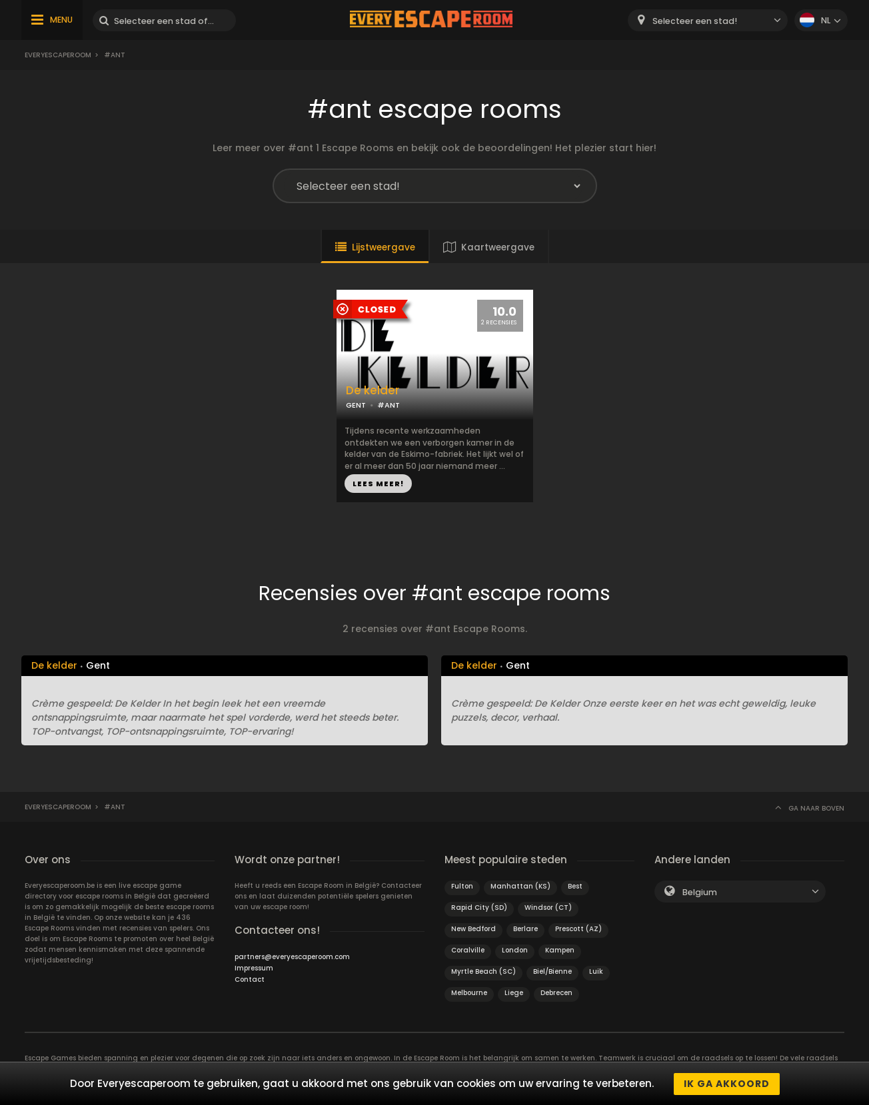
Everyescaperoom (58, 55)
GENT (356, 405)
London (515, 950)
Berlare (525, 929)
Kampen (559, 950)
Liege (513, 993)
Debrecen (556, 993)
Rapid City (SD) (479, 908)
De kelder (372, 391)
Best (575, 886)
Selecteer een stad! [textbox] (694, 21)
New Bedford (473, 929)
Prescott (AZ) (578, 929)
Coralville (467, 950)
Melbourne (469, 993)
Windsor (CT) (548, 908)
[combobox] (708, 20)
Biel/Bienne (552, 971)
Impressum (254, 968)
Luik (596, 971)
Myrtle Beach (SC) (483, 971)
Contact (250, 979)
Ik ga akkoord (727, 1083)
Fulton (462, 886)
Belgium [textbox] (699, 892)
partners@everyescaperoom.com (292, 957)
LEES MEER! (378, 483)
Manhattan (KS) (520, 886)
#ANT (388, 405)
